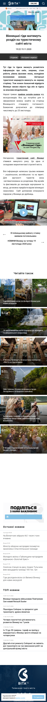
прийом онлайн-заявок (29, 94)
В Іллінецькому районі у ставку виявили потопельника (25, 234)
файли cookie (20, 698)
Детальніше (23, 536)
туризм (15, 57)
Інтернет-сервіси (29, 57)
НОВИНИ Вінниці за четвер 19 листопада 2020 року (22, 242)
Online (34, 3)
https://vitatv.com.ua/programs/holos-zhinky (23, 256)
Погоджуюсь (38, 697)
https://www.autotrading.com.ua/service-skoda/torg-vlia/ (23, 480)
